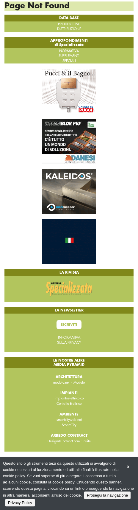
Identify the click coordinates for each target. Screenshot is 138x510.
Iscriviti (69, 324)
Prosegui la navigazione (107, 495)
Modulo (79, 382)
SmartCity (69, 425)
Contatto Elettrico (69, 403)
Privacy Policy (20, 502)
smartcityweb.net (69, 419)
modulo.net (61, 382)
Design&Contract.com (64, 441)
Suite (87, 441)
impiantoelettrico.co (69, 398)
